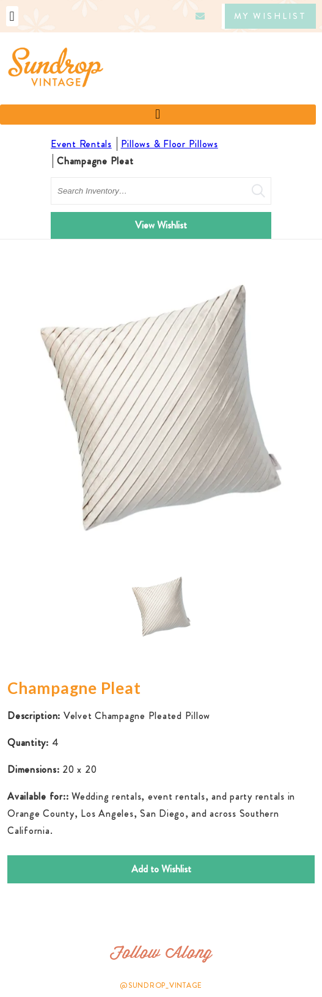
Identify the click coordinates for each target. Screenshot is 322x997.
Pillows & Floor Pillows (169, 144)
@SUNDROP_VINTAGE (161, 985)
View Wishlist (161, 225)
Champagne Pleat (95, 161)
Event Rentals (81, 144)
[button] (12, 16)
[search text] (161, 191)
